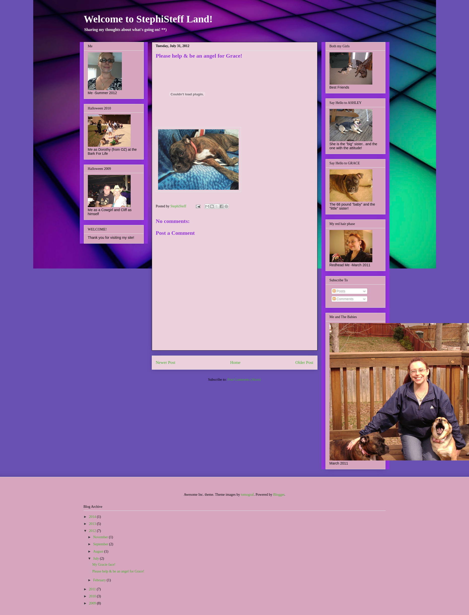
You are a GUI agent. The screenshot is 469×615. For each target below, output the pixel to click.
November (101, 537)
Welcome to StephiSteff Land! (148, 19)
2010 (93, 596)
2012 (93, 531)
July (96, 558)
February (100, 580)
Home (235, 362)
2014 (93, 517)
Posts (339, 291)
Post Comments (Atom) (244, 379)
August (98, 551)
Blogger (278, 494)
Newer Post (165, 362)
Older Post (304, 362)
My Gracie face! (103, 564)
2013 (93, 524)
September (101, 544)
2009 (93, 603)
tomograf (247, 494)
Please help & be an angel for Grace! (118, 571)
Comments (343, 299)
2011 (93, 589)
